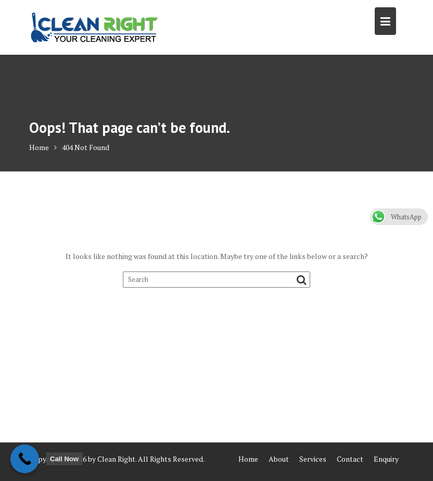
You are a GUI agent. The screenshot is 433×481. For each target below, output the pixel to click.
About (279, 459)
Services (312, 459)
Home (248, 459)
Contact (350, 459)
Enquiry (386, 459)
